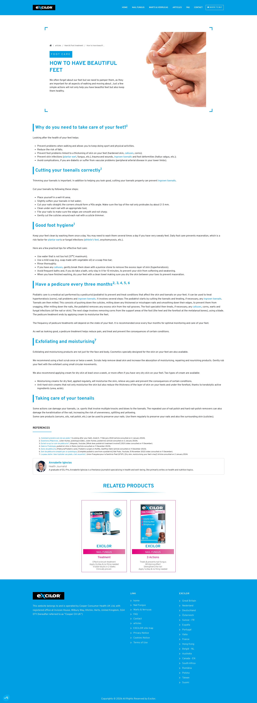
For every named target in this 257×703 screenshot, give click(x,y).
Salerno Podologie (48, 446)
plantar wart (70, 156)
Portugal (186, 629)
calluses (129, 153)
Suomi (185, 682)
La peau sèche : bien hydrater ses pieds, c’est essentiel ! (63, 454)
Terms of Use (140, 642)
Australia (187, 653)
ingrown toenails (123, 156)
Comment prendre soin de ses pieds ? (56, 438)
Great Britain (189, 600)
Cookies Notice (141, 637)
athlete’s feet (92, 239)
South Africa (188, 663)
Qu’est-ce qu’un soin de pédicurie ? (55, 443)
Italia (184, 634)
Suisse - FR (188, 620)
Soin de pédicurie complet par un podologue (59, 452)
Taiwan (185, 677)
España (186, 624)
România (187, 668)
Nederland (187, 605)
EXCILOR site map (143, 628)
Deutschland (189, 610)
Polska (185, 672)
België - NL (188, 648)
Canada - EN (188, 658)
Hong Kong (188, 644)
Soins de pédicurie (48, 449)
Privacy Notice (141, 633)
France (185, 639)
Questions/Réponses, (50, 441)
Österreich (188, 615)
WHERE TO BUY (214, 7)
